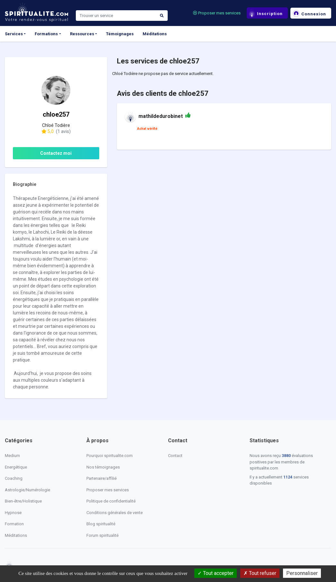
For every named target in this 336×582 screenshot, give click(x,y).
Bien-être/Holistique (23, 501)
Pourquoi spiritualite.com (109, 455)
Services (14, 33)
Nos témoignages (103, 467)
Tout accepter (216, 573)
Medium (12, 455)
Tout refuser (259, 573)
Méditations (155, 33)
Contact (175, 455)
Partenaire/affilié (101, 478)
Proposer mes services (217, 13)
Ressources (82, 33)
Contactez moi (56, 153)
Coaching (13, 478)
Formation (14, 523)
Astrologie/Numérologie (27, 489)
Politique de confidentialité (111, 501)
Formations (46, 33)
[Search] (116, 15)
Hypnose (13, 512)
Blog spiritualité (100, 523)
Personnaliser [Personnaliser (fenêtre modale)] (302, 573)
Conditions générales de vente (114, 512)
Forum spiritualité (102, 535)
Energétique (16, 467)
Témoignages (120, 33)
